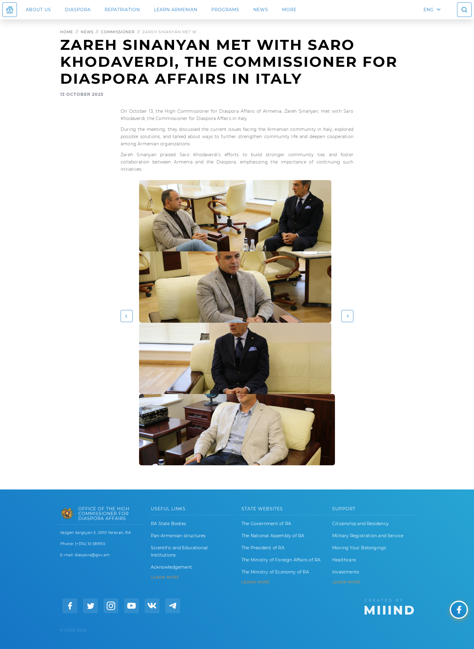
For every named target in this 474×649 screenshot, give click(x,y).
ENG (429, 9)
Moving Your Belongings (359, 548)
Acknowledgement (171, 567)
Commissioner (118, 32)
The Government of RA (266, 523)
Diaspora (78, 9)
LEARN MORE (165, 577)
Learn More (346, 582)
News (260, 9)
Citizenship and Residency (360, 523)
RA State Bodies (168, 523)
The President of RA (263, 548)
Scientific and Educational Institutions (179, 551)
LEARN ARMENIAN (175, 9)
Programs (225, 9)
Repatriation (122, 9)
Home (66, 32)
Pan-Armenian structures (178, 535)
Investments (345, 572)
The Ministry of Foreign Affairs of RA (281, 560)
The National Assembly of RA (273, 535)
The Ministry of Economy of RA (275, 572)
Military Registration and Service (368, 535)
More (289, 9)
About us (38, 9)
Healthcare (344, 560)
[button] (127, 316)
